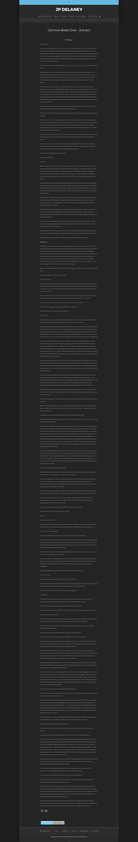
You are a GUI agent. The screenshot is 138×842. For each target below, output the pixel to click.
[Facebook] (42, 810)
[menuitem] (46, 16)
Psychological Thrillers (45, 831)
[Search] (99, 16)
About (56, 831)
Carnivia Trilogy (83, 831)
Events (73, 831)
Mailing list (65, 831)
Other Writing (95, 831)
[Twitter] (46, 810)
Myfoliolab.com (83, 836)
